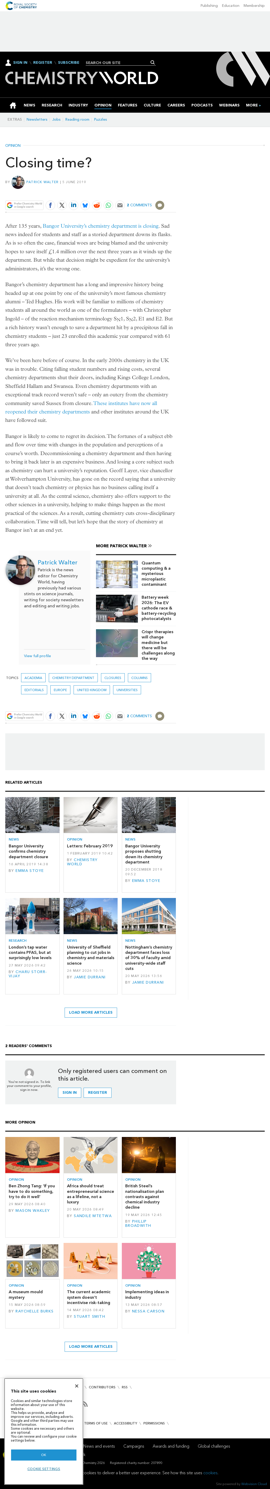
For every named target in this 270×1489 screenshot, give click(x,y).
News (14, 839)
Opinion (13, 146)
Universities (127, 690)
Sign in (69, 1092)
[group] (252, 105)
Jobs (56, 119)
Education (230, 5)
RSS (125, 1387)
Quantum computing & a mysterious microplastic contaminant (156, 573)
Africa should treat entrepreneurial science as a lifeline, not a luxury (90, 1193)
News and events (99, 1446)
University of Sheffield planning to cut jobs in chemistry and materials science (90, 955)
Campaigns (133, 1446)
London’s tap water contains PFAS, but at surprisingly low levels (30, 952)
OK (43, 1455)
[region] (43, 1431)
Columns (139, 678)
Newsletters (37, 119)
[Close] (77, 1386)
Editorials (34, 690)
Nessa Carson (148, 1311)
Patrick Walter (42, 182)
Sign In (20, 62)
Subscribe (68, 63)
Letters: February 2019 (90, 845)
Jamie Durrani (90, 977)
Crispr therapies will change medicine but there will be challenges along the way (158, 645)
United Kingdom (92, 690)
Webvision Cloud (254, 1484)
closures (112, 678)
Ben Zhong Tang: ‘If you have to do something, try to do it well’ (32, 1191)
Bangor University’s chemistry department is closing (100, 226)
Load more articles (91, 1012)
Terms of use (96, 1423)
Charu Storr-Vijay (28, 974)
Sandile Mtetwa (93, 1216)
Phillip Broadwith (138, 1223)
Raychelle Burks (35, 1311)
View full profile (37, 656)
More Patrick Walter (121, 545)
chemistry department (73, 678)
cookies (210, 1472)
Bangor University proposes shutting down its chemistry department (143, 854)
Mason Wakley (33, 1210)
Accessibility (125, 1423)
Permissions (154, 1423)
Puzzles (100, 119)
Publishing (209, 5)
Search (153, 62)
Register (42, 63)
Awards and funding (171, 1446)
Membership (254, 5)
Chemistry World (82, 862)
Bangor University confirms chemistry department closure (28, 851)
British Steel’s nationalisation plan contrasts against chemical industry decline (144, 1196)
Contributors (102, 1387)
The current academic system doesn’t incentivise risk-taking (88, 1297)
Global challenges (214, 1446)
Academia (33, 678)
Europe (60, 690)
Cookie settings (43, 1469)
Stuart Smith (89, 1316)
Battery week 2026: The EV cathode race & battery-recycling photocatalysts (159, 608)
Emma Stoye (30, 870)
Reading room (77, 119)
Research (18, 941)
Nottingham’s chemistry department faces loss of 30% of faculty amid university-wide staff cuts (148, 958)
